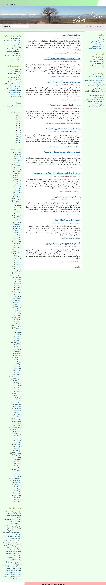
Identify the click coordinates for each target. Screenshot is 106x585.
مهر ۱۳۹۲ (18, 467)
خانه (101, 26)
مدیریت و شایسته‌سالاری (14, 90)
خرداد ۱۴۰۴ (18, 171)
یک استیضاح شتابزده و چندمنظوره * (66, 197)
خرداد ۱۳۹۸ (18, 323)
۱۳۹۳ (19, 138)
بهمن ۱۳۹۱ (18, 484)
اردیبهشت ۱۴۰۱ (16, 249)
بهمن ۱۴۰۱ (18, 230)
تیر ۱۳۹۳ (18, 448)
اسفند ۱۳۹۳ (18, 431)
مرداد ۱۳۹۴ (18, 421)
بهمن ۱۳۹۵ (18, 383)
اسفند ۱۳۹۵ (18, 381)
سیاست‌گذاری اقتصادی (14, 84)
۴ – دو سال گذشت (98, 44)
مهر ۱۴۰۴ (18, 163)
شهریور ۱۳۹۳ (17, 444)
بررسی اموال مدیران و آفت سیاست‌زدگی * (63, 82)
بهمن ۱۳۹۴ (18, 408)
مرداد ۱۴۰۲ (18, 218)
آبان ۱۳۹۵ (18, 389)
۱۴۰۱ (19, 121)
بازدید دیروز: (100, 59)
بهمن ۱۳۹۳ (18, 434)
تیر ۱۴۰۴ (18, 169)
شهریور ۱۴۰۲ (17, 216)
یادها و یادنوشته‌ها (16, 94)
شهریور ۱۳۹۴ (17, 419)
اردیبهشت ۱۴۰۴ (16, 173)
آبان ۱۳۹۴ (18, 415)
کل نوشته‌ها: (100, 63)
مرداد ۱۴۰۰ (18, 268)
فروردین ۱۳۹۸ (17, 328)
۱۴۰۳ (19, 117)
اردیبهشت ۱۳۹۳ (16, 453)
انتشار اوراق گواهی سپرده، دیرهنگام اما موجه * (62, 152)
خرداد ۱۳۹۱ (18, 501)
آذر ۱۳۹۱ (18, 489)
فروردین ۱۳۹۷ (17, 353)
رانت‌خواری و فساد (15, 81)
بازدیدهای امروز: (99, 57)
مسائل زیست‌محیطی (15, 92)
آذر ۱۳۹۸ (18, 311)
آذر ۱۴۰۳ (18, 184)
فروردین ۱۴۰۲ (17, 226)
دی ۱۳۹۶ (18, 359)
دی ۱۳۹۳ (18, 436)
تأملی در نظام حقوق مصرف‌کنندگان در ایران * (62, 244)
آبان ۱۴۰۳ (18, 186)
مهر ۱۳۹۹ (18, 290)
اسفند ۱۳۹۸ (18, 304)
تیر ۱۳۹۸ (18, 321)
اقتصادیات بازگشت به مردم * (95, 106)
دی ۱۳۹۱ (18, 487)
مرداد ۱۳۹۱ (18, 497)
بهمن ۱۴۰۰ (18, 256)
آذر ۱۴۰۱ (18, 235)
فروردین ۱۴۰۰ (17, 277)
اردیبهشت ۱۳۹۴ (16, 427)
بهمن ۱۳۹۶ (18, 357)
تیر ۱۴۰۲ (18, 220)
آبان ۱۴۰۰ (18, 262)
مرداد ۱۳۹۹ (18, 294)
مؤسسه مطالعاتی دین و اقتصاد (12, 106)
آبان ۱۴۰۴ (18, 160)
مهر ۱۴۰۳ (18, 188)
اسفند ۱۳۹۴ (18, 406)
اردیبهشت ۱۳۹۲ (16, 478)
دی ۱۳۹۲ (18, 461)
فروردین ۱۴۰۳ (17, 201)
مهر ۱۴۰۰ (18, 264)
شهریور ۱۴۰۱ (17, 241)
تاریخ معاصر (17, 71)
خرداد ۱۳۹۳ (18, 451)
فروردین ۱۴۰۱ (17, 252)
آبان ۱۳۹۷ (18, 338)
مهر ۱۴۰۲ (18, 213)
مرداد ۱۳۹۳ (18, 446)
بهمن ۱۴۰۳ (18, 180)
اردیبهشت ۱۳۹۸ (16, 326)
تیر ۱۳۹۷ (18, 347)
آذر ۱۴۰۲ (18, 209)
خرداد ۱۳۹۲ (18, 476)
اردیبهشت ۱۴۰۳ (16, 199)
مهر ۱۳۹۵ (18, 391)
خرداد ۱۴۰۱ (18, 247)
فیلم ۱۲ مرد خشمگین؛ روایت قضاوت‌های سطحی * (12, 521)
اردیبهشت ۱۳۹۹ (16, 300)
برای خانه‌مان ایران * (98, 89)
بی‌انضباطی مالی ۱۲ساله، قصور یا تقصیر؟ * (63, 129)
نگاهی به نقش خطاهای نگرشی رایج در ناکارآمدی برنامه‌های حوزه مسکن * (95, 102)
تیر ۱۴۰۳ (18, 194)
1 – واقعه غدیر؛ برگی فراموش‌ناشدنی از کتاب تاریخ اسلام (12, 40)
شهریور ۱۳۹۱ (17, 495)
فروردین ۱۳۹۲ (17, 480)
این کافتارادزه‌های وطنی (71, 35)
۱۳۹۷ (19, 130)
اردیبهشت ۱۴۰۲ (16, 224)
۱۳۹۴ (19, 136)
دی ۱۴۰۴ (18, 156)
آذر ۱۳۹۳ (18, 438)
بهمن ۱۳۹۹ (18, 281)
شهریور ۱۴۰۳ (17, 190)
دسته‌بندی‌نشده (17, 79)
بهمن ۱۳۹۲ (18, 459)
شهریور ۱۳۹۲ (17, 470)
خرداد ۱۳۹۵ (18, 400)
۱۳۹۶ (19, 132)
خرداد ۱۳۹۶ (18, 374)
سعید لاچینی (17, 545)
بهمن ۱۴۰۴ (18, 154)
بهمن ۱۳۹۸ (18, 307)
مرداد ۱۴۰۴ (18, 167)
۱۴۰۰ (19, 124)
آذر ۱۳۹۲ (18, 463)
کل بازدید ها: (100, 61)
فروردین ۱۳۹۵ (17, 404)
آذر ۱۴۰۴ (18, 158)
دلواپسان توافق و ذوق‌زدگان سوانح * (66, 220)
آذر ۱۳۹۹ (18, 285)
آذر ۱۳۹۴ (18, 412)
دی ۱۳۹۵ (18, 385)
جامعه (19, 75)
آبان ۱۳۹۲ (18, 465)
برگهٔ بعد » (77, 267)
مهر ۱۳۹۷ (18, 340)
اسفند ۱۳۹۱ (18, 482)
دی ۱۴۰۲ (18, 207)
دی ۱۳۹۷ (18, 334)
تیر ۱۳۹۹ (18, 296)
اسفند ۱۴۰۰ (18, 254)
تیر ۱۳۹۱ (18, 499)
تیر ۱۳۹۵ (18, 398)
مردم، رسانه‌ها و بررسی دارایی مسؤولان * (64, 105)
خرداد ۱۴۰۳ (18, 196)
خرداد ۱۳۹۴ (18, 425)
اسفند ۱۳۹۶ (18, 355)
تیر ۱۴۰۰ (18, 271)
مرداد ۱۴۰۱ (18, 243)
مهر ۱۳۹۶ (18, 366)
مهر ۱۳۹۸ (18, 315)
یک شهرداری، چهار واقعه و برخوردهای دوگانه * (62, 58)
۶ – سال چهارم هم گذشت (96, 48)
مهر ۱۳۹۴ (18, 417)
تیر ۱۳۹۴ (18, 423)
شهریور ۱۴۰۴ (17, 165)
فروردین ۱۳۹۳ (17, 455)
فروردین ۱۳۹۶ (17, 379)
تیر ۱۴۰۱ (18, 245)
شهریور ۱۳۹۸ (17, 317)
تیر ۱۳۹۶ (18, 372)
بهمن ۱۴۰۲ (18, 205)
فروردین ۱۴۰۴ (17, 175)
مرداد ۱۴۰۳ (18, 192)
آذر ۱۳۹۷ (18, 336)
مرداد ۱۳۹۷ (18, 345)
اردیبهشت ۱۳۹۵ (16, 402)
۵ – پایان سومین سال (97, 46)
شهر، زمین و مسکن (15, 86)
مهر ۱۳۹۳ (18, 442)
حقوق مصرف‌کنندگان (15, 77)
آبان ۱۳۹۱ (18, 491)
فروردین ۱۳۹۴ (17, 429)
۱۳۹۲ (19, 140)
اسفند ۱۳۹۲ (18, 457)
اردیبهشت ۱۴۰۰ (16, 275)
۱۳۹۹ (19, 126)
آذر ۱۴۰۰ (18, 260)
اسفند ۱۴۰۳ (18, 177)
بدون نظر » (57, 53)
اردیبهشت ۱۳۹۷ (16, 351)
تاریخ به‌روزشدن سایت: (97, 65)
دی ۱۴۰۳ (18, 182)
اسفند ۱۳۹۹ (18, 279)
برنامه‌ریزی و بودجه (15, 69)
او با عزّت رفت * (7, 566)
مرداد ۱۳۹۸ (18, 319)
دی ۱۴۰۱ (18, 232)
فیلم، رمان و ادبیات (15, 88)
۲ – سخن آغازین (99, 40)
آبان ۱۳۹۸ (18, 313)
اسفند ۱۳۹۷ (18, 330)
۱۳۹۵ (19, 134)
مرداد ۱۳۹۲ (18, 472)
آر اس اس (96, 26)
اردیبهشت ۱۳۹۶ (16, 376)
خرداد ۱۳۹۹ (18, 298)
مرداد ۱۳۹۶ (18, 370)
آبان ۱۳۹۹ (18, 288)
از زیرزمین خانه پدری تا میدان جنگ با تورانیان (12, 532)
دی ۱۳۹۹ (18, 283)
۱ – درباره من (100, 37)
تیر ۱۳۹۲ (18, 474)
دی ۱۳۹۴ (18, 410)
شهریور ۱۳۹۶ (17, 368)
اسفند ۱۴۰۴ (18, 152)
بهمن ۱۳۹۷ (18, 332)
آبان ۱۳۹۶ (18, 364)
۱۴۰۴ (19, 115)
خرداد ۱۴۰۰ (18, 273)
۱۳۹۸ (19, 128)
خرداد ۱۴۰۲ (18, 222)
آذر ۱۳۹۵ (18, 387)
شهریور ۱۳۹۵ (17, 393)
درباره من (89, 26)
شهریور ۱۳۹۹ (17, 292)
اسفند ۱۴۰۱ (18, 228)
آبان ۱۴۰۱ (18, 237)
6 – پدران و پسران (16, 59)
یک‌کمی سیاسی (16, 96)
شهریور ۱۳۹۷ (17, 343)
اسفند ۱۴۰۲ (18, 203)
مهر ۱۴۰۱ (18, 239)
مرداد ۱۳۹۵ (18, 395)
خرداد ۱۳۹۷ (18, 349)
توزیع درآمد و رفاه (16, 73)
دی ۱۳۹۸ (18, 309)
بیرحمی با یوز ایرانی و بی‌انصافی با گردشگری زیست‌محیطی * (56, 173)
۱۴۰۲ (19, 119)
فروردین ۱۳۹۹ (17, 302)
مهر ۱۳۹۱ (18, 493)
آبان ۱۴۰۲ (18, 211)
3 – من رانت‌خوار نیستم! (14, 49)
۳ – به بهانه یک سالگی (97, 42)
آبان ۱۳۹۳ (18, 440)
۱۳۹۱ (19, 143)
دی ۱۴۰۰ (18, 258)
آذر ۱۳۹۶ (18, 362)
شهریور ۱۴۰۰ (17, 266)
